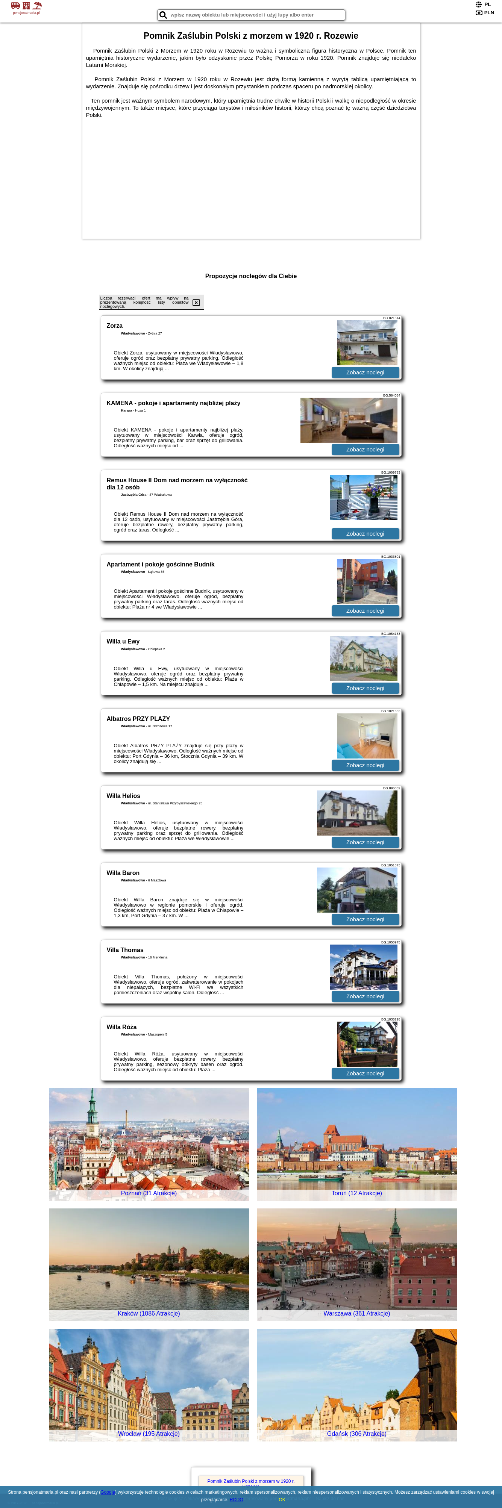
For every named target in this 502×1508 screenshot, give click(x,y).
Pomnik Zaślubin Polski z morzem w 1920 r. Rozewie (250, 1484)
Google (107, 1492)
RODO (236, 1499)
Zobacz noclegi (365, 372)
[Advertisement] (251, 174)
